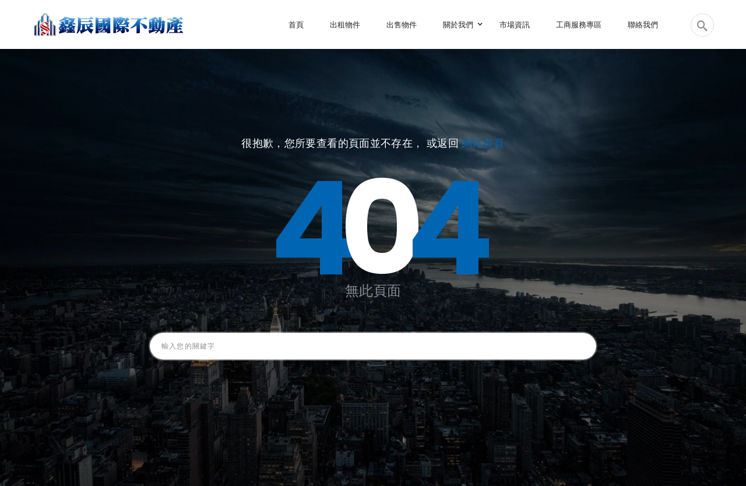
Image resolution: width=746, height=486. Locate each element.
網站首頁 (483, 143)
